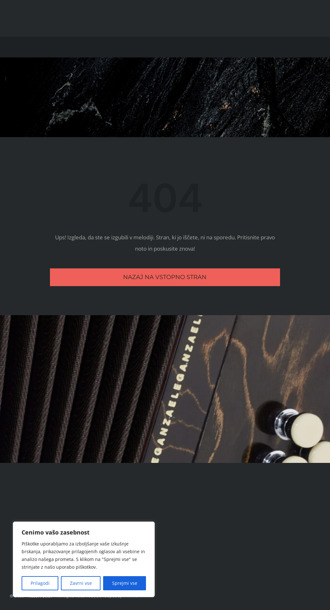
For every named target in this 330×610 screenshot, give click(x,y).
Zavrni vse (81, 583)
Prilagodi (40, 583)
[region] (84, 559)
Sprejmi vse (124, 583)
